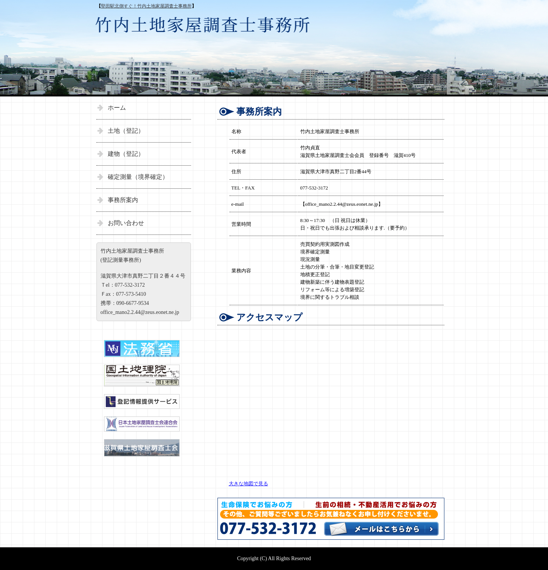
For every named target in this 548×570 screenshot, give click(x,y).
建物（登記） (126, 154)
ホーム (117, 107)
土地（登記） (126, 130)
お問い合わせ (126, 223)
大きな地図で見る (248, 483)
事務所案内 (123, 200)
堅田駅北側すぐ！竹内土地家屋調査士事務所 (146, 6)
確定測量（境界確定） (138, 177)
